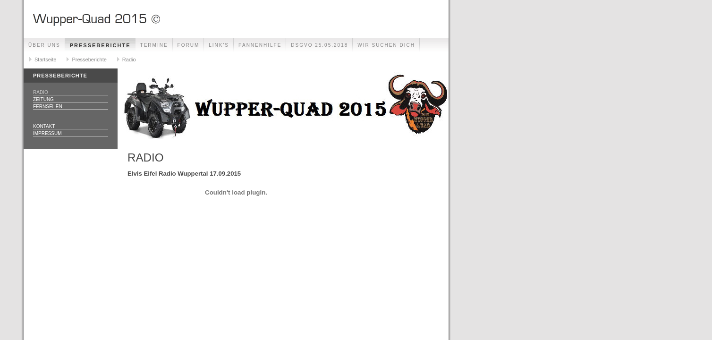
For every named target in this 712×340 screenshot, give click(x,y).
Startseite (45, 59)
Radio (129, 59)
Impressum (47, 133)
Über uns (44, 45)
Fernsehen (47, 106)
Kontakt (44, 126)
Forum (189, 45)
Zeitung (43, 99)
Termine (154, 45)
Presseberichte (100, 45)
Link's (219, 45)
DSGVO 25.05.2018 (319, 45)
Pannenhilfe (259, 45)
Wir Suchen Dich (386, 45)
